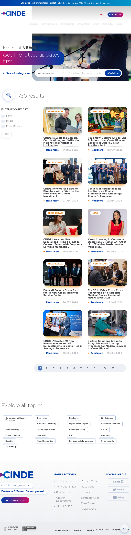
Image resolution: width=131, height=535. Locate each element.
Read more (52, 150)
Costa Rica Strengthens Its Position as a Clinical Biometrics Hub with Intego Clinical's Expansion (105, 192)
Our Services (64, 481)
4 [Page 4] (60, 368)
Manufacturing (12, 429)
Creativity (105, 435)
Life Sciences (107, 418)
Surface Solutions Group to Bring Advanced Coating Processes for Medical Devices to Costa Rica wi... (107, 345)
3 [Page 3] (53, 368)
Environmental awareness (81, 441)
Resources (87, 487)
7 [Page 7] (81, 368)
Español (90, 530)
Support (78, 530)
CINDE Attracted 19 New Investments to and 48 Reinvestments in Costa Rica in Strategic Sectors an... (62, 345)
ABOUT (96, 24)
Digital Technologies (78, 424)
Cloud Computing (45, 441)
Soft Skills (41, 435)
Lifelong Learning (77, 429)
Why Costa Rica (66, 487)
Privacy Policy (62, 530)
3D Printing (10, 447)
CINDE (104, 429)
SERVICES (33, 24)
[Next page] (120, 368)
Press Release (13, 126)
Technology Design (46, 429)
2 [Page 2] (46, 368)
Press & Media (89, 481)
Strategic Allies (90, 498)
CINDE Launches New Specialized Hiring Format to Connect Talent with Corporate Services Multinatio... (62, 243)
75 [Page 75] (113, 368)
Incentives (87, 492)
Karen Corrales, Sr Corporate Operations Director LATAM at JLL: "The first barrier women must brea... (107, 243)
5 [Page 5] (67, 368)
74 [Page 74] (105, 368)
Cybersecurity (107, 441)
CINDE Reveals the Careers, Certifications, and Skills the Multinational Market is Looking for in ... (61, 141)
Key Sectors (63, 492)
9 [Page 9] (94, 368)
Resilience (74, 418)
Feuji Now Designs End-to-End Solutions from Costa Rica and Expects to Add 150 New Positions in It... (107, 141)
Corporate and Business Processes (16, 419)
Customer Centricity (46, 424)
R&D (71, 435)
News (8, 116)
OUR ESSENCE (67, 24)
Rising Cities (88, 509)
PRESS (119, 24)
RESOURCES (107, 24)
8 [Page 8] (87, 368)
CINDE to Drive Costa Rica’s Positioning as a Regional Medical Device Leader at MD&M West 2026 (105, 294)
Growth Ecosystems (63, 499)
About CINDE (64, 506)
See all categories (18, 73)
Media (8, 121)
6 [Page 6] (74, 368)
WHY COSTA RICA (49, 24)
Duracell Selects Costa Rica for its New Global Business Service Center (60, 293)
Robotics (9, 441)
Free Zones (88, 503)
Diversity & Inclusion (110, 424)
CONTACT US (115, 15)
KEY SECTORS (83, 24)
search (112, 73)
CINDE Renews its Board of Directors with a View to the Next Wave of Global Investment (61, 192)
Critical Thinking (12, 435)
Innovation (42, 418)
